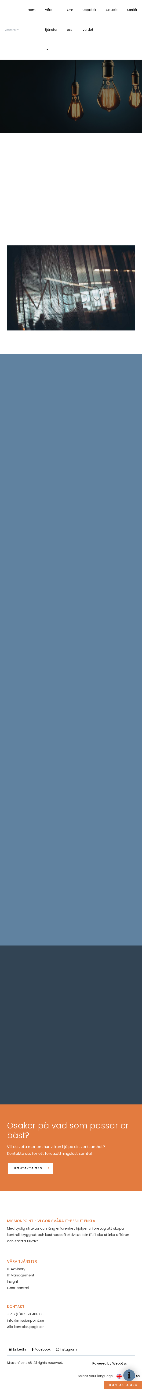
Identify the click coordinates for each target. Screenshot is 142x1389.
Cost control (18, 1287)
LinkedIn (17, 1349)
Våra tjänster (51, 19)
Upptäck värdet (89, 19)
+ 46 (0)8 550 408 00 (25, 1314)
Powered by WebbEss (109, 1363)
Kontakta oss (28, 1168)
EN (121, 1376)
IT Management (21, 1275)
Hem (32, 9)
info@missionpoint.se (25, 1320)
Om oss (70, 19)
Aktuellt (112, 9)
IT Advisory (16, 1268)
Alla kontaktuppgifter (25, 1326)
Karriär (132, 9)
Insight (12, 1281)
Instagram (66, 1349)
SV (135, 1376)
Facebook (41, 1349)
